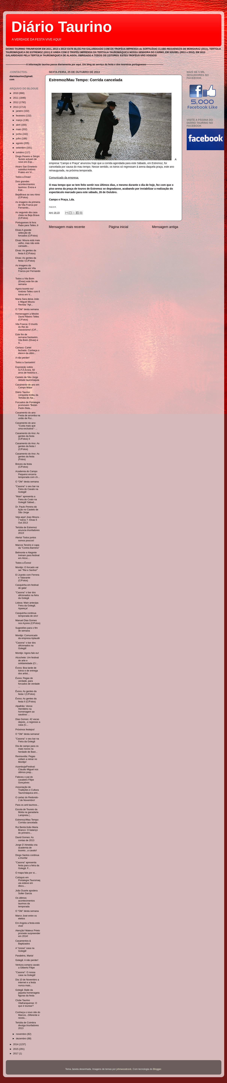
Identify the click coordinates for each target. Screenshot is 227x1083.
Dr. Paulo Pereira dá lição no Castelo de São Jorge (26, 510)
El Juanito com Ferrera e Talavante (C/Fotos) (27, 578)
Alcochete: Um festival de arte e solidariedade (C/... (27, 660)
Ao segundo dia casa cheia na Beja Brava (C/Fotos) (27, 215)
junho (19, 134)
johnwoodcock (123, 1069)
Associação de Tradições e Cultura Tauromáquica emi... (27, 790)
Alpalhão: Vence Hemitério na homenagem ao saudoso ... (25, 710)
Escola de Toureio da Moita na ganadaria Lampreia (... (26, 812)
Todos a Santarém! (25, 362)
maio (19, 129)
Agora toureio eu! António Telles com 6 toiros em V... (27, 291)
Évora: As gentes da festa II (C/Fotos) (26, 700)
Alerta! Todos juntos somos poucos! (25, 539)
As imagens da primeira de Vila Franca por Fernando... (27, 205)
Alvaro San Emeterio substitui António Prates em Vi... (26, 169)
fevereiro (21, 115)
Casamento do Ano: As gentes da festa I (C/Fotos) (27, 446)
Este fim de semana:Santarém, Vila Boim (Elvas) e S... (26, 338)
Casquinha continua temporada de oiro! (26, 614)
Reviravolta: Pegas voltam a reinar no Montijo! (26, 759)
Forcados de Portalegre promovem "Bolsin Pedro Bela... (27, 405)
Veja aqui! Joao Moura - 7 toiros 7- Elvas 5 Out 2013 (27, 520)
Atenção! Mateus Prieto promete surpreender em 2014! (27, 933)
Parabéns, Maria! (24, 955)
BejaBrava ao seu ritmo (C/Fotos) (27, 196)
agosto (20, 143)
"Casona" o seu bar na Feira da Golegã (27, 740)
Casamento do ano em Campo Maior (27, 386)
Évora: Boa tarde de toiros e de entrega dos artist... (26, 671)
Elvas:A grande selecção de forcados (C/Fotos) (26, 233)
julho (19, 138)
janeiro (20, 111)
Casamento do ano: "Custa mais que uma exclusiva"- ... (26, 426)
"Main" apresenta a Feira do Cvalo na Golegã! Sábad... (26, 499)
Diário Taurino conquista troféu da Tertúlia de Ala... (26, 395)
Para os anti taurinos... (27, 805)
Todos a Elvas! (23, 177)
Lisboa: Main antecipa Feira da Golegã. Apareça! (26, 606)
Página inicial (118, 227)
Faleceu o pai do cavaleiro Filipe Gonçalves (24, 780)
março (19, 120)
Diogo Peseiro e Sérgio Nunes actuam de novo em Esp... (27, 159)
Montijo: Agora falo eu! (27, 653)
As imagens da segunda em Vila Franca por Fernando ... (27, 269)
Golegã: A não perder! (26, 960)
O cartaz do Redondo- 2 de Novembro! (27, 799)
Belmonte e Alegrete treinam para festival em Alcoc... (27, 555)
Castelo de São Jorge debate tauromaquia (27, 378)
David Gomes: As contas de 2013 (24, 839)
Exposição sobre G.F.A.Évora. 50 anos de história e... (27, 370)
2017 (16, 1053)
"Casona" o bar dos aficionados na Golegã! (25, 645)
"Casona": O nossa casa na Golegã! (25, 973)
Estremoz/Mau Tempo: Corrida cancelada (85, 80)
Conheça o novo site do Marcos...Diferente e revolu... (27, 1015)
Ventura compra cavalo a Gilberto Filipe (27, 966)
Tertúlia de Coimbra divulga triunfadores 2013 (27, 1025)
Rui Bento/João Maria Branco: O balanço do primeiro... (26, 830)
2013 (16, 107)
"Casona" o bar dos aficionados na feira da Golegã (27, 595)
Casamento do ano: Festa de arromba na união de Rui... (27, 415)
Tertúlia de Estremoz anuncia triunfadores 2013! (27, 530)
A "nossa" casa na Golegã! (24, 949)
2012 (16, 102)
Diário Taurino (61, 26)
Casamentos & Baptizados (23, 942)
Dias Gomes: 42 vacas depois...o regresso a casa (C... (27, 722)
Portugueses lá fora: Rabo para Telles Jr (26, 224)
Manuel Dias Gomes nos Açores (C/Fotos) (27, 622)
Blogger (157, 1069)
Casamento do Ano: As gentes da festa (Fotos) (27, 456)
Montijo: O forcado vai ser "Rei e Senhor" (26, 569)
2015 (16, 1049)
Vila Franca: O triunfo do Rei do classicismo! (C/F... (26, 327)
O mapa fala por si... (26, 873)
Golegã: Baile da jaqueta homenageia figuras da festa (27, 993)
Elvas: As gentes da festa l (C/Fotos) (25, 259)
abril (18, 125)
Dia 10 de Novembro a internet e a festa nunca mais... (27, 982)
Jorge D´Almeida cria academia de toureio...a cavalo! (26, 848)
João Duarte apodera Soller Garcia (26, 892)
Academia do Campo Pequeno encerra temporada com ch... (27, 474)
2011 (16, 98)
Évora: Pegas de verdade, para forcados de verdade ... (27, 682)
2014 (16, 1044)
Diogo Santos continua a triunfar (27, 856)
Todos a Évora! (23, 563)
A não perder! (22, 357)
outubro (20, 152)
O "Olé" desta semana (27, 309)
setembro (21, 147)
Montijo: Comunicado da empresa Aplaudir (27, 637)
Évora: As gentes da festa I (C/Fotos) (26, 692)
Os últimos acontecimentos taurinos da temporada (25, 902)
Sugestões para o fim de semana (26, 629)
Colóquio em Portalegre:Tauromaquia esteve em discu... (27, 881)
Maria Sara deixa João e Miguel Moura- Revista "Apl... (27, 302)
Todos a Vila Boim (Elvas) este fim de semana (26, 281)
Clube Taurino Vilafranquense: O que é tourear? (26, 1003)
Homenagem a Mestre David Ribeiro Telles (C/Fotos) (27, 317)
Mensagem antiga (165, 227)
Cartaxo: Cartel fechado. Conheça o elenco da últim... (27, 350)
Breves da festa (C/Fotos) (23, 465)
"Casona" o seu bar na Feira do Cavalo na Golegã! (27, 489)
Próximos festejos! (25, 729)
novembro (21, 1034)
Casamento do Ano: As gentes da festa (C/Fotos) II (27, 436)
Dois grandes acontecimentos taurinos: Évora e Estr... (25, 185)
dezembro (21, 1038)
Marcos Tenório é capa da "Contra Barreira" (27, 546)
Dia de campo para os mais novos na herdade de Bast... (26, 749)
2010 (16, 93)
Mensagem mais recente (67, 227)
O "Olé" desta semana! (27, 734)
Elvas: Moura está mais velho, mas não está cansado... (27, 243)
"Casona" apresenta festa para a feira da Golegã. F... (27, 865)
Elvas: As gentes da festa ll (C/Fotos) (25, 252)
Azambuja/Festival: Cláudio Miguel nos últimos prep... (26, 769)
